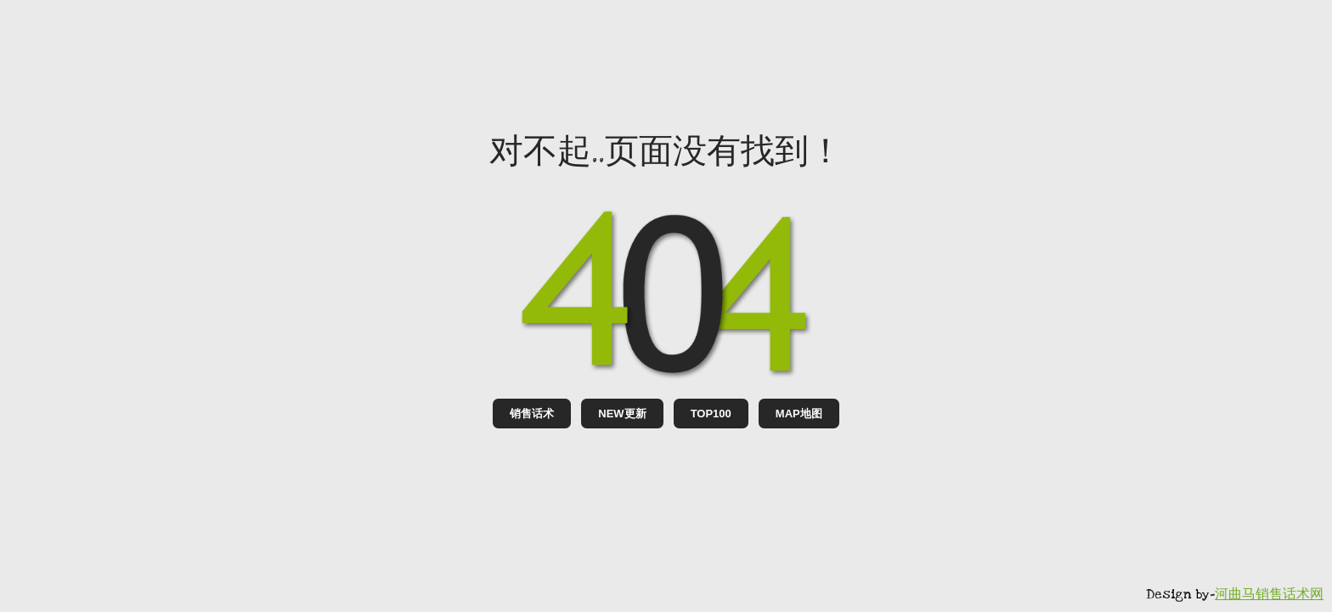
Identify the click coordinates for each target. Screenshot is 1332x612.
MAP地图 (799, 413)
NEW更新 (622, 413)
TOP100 (711, 413)
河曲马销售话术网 (1269, 594)
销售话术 (532, 413)
